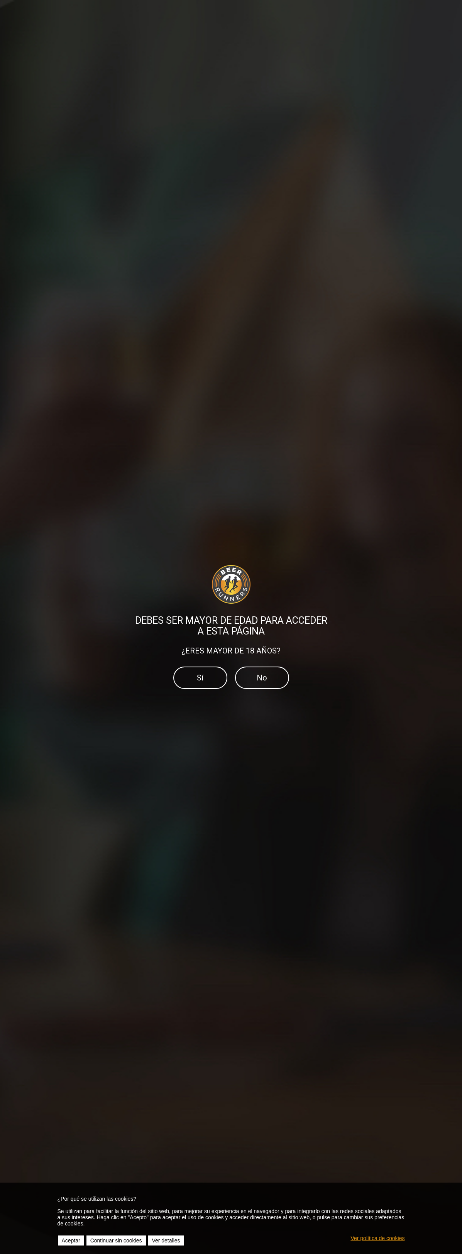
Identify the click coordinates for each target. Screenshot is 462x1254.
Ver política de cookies (377, 1238)
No (262, 677)
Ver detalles (166, 1240)
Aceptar (71, 1240)
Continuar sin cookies (116, 1240)
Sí (200, 677)
